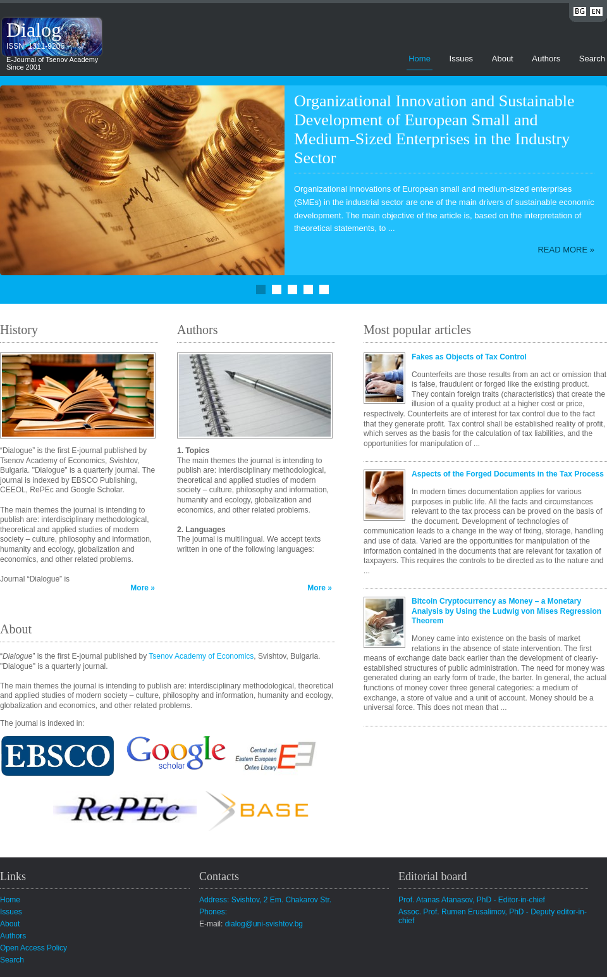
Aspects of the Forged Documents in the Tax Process (508, 474)
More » (142, 587)
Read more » (565, 249)
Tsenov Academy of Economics (201, 656)
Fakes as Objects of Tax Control (469, 356)
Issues (462, 58)
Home (419, 58)
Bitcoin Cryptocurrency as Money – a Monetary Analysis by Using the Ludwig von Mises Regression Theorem (506, 611)
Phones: (213, 911)
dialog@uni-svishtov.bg (264, 923)
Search (592, 58)
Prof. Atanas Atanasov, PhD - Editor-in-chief (471, 899)
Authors (546, 58)
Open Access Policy (33, 947)
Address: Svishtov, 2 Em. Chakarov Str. (265, 899)
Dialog (33, 29)
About (502, 58)
